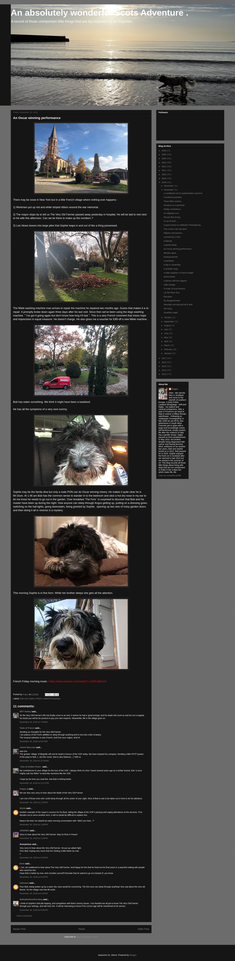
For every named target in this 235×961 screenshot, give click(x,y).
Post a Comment (24, 916)
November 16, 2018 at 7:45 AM (34, 722)
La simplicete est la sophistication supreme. (183, 193)
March (167, 345)
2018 (164, 182)
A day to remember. (172, 265)
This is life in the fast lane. (175, 229)
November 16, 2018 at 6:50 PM (34, 910)
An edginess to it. (171, 213)
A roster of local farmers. (175, 288)
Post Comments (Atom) (87, 937)
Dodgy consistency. (172, 209)
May (166, 337)
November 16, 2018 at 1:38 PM (34, 824)
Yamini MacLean (27, 747)
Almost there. (170, 277)
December (169, 186)
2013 (164, 374)
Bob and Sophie (27, 698)
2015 (164, 366)
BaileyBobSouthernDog (31, 899)
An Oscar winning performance (178, 249)
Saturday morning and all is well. (178, 304)
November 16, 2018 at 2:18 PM (34, 838)
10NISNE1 (24, 830)
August (167, 325)
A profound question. (173, 197)
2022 (164, 166)
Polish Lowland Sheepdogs (48, 698)
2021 (164, 170)
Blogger (132, 955)
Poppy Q (24, 789)
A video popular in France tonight (178, 273)
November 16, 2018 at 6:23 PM (34, 877)
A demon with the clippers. (175, 281)
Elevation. (168, 296)
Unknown (24, 883)
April (166, 341)
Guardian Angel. (171, 312)
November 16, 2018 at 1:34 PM (34, 802)
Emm (22, 863)
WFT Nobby (25, 711)
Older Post (143, 929)
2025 (164, 154)
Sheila (23, 808)
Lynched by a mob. (172, 237)
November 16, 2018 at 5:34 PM (34, 857)
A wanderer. (169, 261)
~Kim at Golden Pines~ (31, 767)
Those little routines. (173, 201)
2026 (164, 150)
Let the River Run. (172, 292)
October (168, 317)
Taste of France (27, 728)
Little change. (170, 285)
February (168, 349)
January (168, 353)
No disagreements (172, 300)
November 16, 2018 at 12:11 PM (34, 783)
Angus (175, 389)
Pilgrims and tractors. (173, 233)
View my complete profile (170, 475)
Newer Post (19, 929)
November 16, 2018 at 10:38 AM (34, 761)
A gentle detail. (170, 245)
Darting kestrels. (171, 257)
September (169, 321)
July (166, 329)
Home (81, 929)
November (169, 190)
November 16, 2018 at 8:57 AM (34, 741)
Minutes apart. (170, 253)
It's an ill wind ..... (171, 221)
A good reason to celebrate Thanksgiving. (182, 225)
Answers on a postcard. (174, 205)
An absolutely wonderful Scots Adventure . (99, 12)
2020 (164, 174)
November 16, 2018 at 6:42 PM (34, 893)
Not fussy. (168, 308)
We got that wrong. (172, 217)
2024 (164, 158)
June (166, 333)
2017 (164, 358)
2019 (164, 178)
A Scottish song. (171, 269)
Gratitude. (168, 241)
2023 (164, 162)
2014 (164, 370)
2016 (164, 362)
